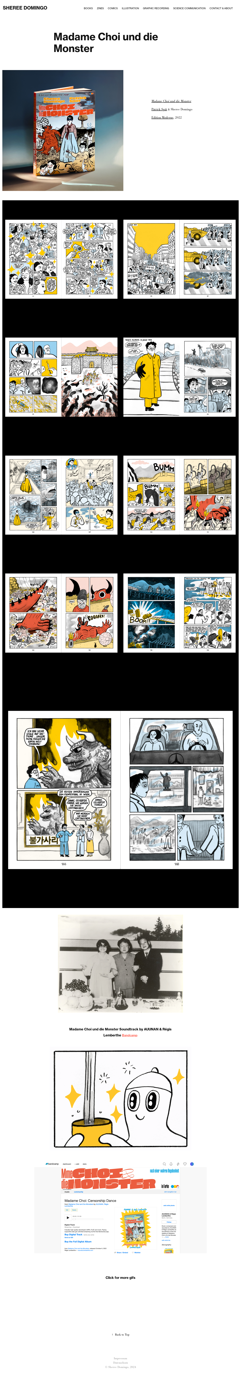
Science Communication (189, 8)
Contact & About (221, 8)
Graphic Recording (156, 8)
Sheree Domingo (25, 8)
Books (88, 8)
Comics (113, 8)
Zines (100, 8)
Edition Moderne (162, 118)
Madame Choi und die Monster (171, 101)
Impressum (120, 1358)
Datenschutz (120, 1362)
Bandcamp (129, 1035)
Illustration (130, 8)
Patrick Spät (159, 109)
